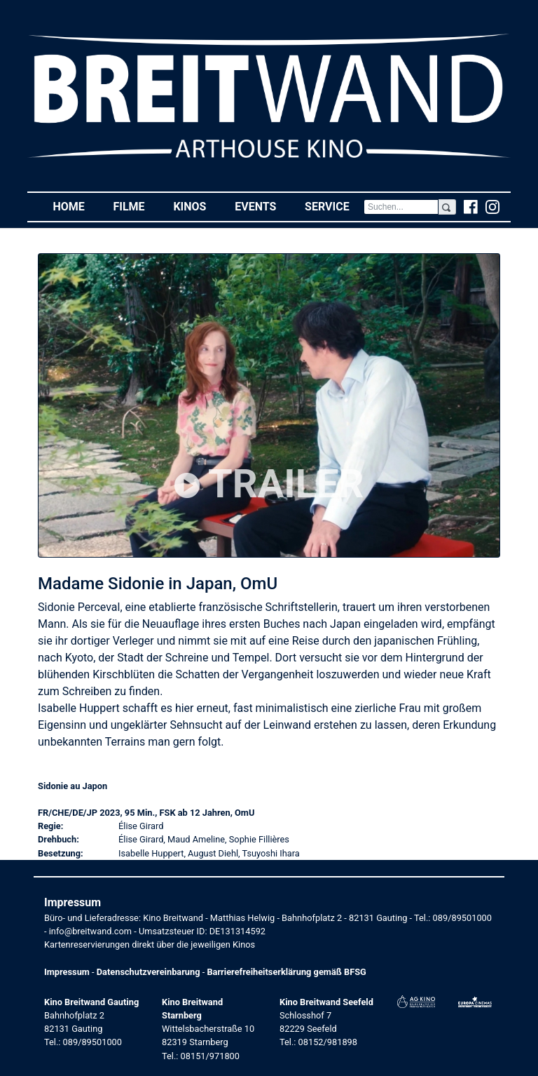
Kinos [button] (196, 206)
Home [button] (76, 206)
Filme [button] (136, 206)
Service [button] (334, 206)
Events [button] (263, 206)
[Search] (401, 207)
